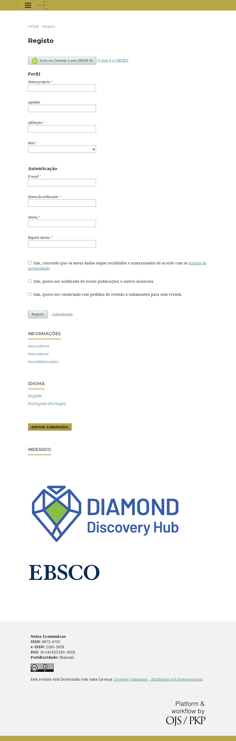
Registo (38, 314)
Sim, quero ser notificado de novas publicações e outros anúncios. (91, 281)
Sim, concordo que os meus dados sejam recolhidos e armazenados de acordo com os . (117, 265)
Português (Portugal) (47, 403)
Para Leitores (38, 346)
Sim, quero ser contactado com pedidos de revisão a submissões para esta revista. (105, 294)
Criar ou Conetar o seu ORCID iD (62, 61)
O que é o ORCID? (112, 60)
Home (33, 26)
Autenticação (62, 314)
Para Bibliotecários (43, 361)
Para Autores (38, 353)
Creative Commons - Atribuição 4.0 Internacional (158, 679)
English (35, 395)
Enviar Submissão (49, 427)
